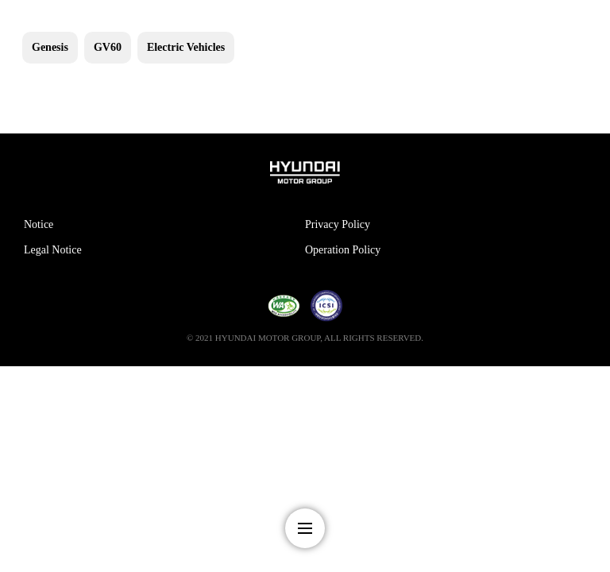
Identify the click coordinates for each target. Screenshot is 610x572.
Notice (38, 224)
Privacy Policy (337, 224)
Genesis (50, 47)
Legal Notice (53, 250)
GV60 (108, 47)
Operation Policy (342, 250)
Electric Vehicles (186, 47)
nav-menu (305, 528)
